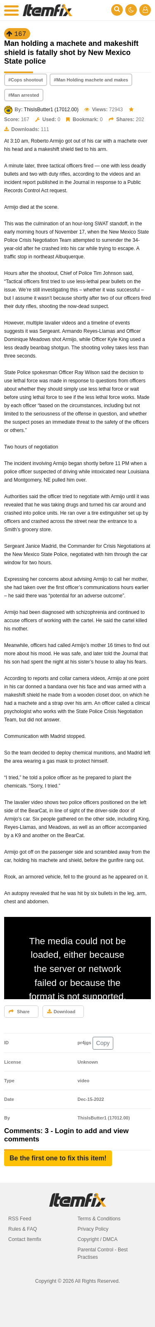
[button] (58, 1158)
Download (61, 1011)
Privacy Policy (93, 1229)
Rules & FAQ (22, 1229)
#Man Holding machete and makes (91, 79)
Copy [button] (103, 1043)
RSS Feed (19, 1219)
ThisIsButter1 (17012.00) (51, 109)
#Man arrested (23, 95)
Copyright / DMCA (98, 1239)
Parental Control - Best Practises (103, 1253)
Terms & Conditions (99, 1219)
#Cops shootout (25, 79)
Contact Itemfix (24, 1239)
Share (19, 1011)
